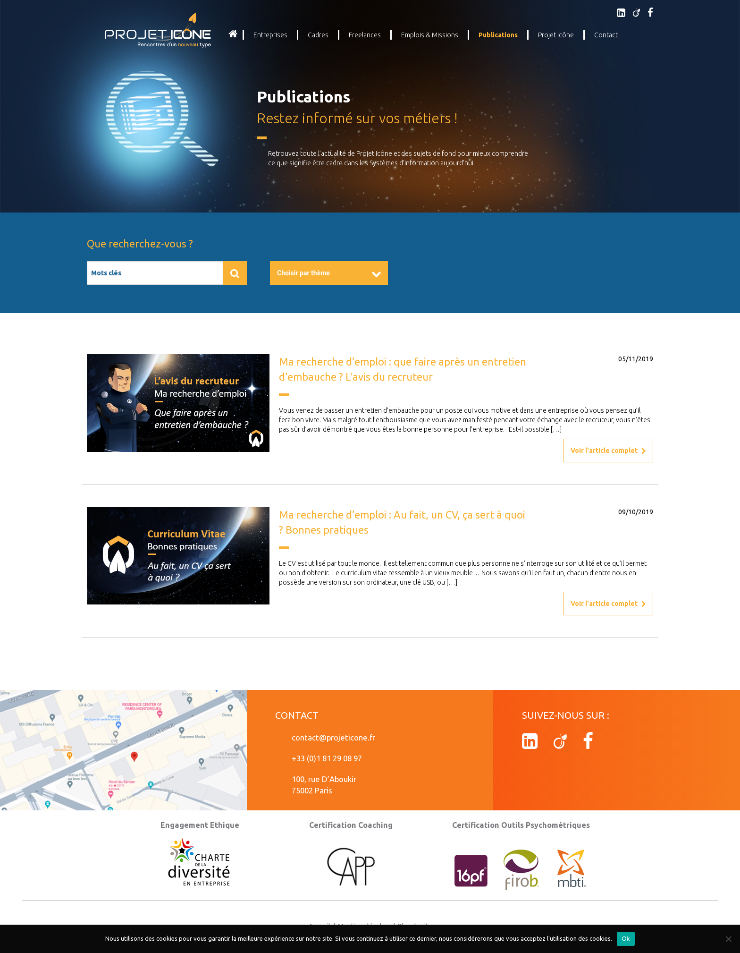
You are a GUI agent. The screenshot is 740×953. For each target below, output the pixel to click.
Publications (498, 35)
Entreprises (270, 35)
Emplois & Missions (429, 35)
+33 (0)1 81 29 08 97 (327, 758)
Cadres (318, 35)
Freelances (365, 35)
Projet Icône (556, 35)
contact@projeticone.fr (333, 737)
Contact (606, 35)
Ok (626, 938)
